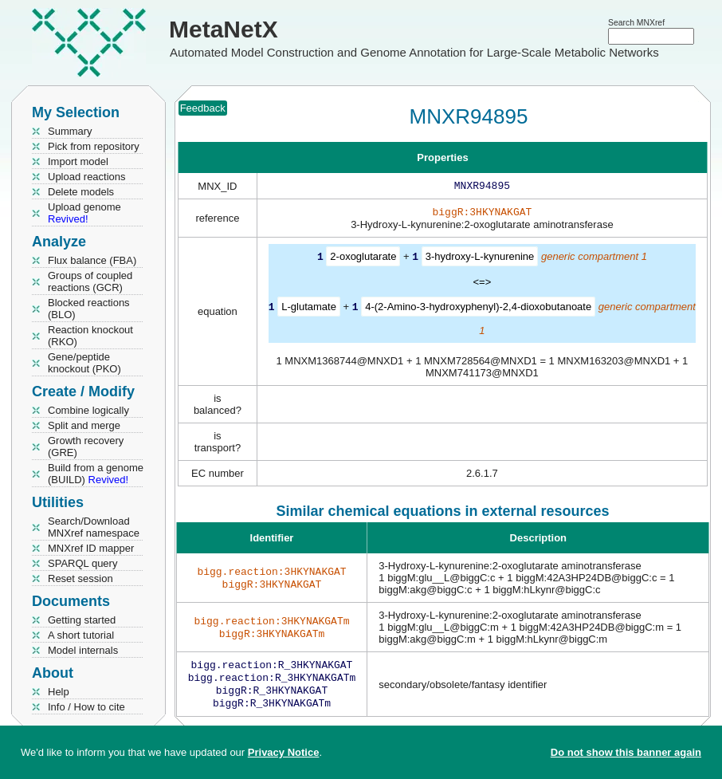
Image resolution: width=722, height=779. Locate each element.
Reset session (80, 578)
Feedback (203, 108)
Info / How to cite (86, 707)
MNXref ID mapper (91, 548)
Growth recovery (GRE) (86, 446)
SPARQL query (82, 563)
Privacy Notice (284, 752)
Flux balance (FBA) (92, 260)
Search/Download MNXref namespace (93, 527)
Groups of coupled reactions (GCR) (90, 281)
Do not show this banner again (626, 752)
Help (58, 692)
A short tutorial (81, 635)
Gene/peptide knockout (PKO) (84, 363)
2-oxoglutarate (363, 260)
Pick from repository (93, 146)
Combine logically (88, 410)
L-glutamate (308, 309)
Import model (78, 161)
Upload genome (84, 213)
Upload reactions (87, 177)
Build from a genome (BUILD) (95, 474)
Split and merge (84, 425)
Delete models (81, 192)
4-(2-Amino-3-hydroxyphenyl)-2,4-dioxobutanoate (478, 309)
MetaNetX (223, 29)
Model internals (83, 650)
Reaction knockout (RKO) (90, 336)
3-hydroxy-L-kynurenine (480, 260)
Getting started (82, 620)
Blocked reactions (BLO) (89, 309)
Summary (70, 131)
